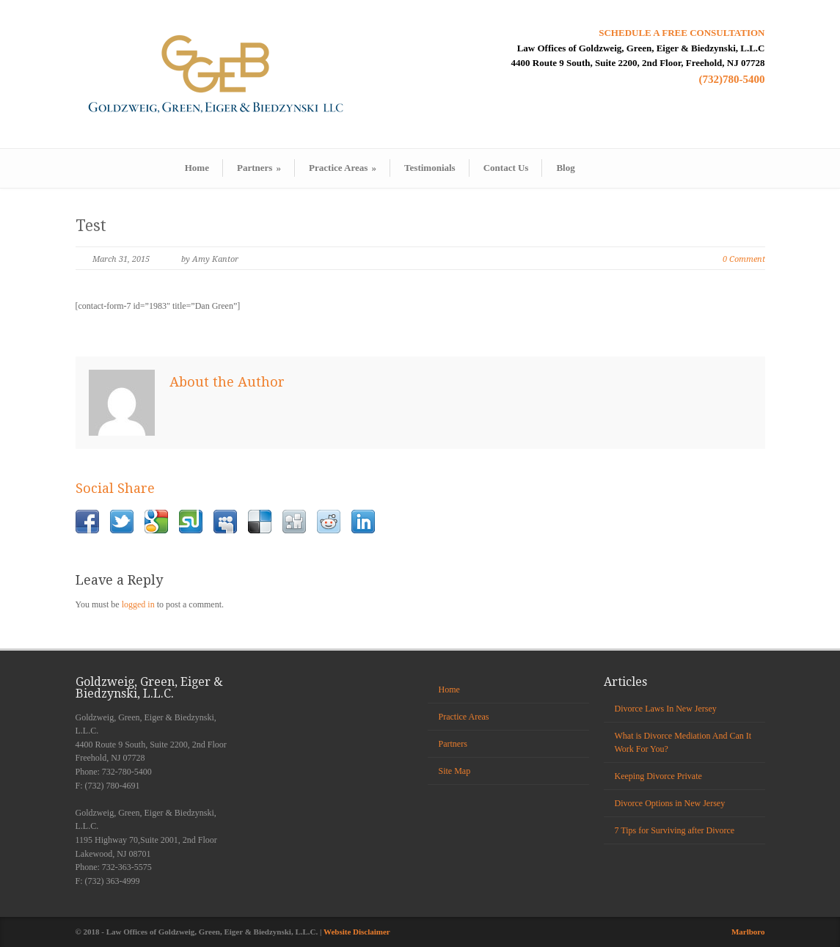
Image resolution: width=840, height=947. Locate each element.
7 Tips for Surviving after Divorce (675, 830)
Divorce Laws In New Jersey (666, 708)
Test (91, 225)
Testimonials (430, 167)
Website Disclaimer (357, 931)
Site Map (455, 771)
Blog (565, 167)
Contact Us (506, 167)
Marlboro (748, 931)
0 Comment (744, 259)
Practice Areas (342, 167)
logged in (138, 604)
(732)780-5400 (732, 79)
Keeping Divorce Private (658, 776)
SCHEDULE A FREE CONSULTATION (681, 32)
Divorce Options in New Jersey (670, 803)
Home (197, 167)
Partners (259, 167)
